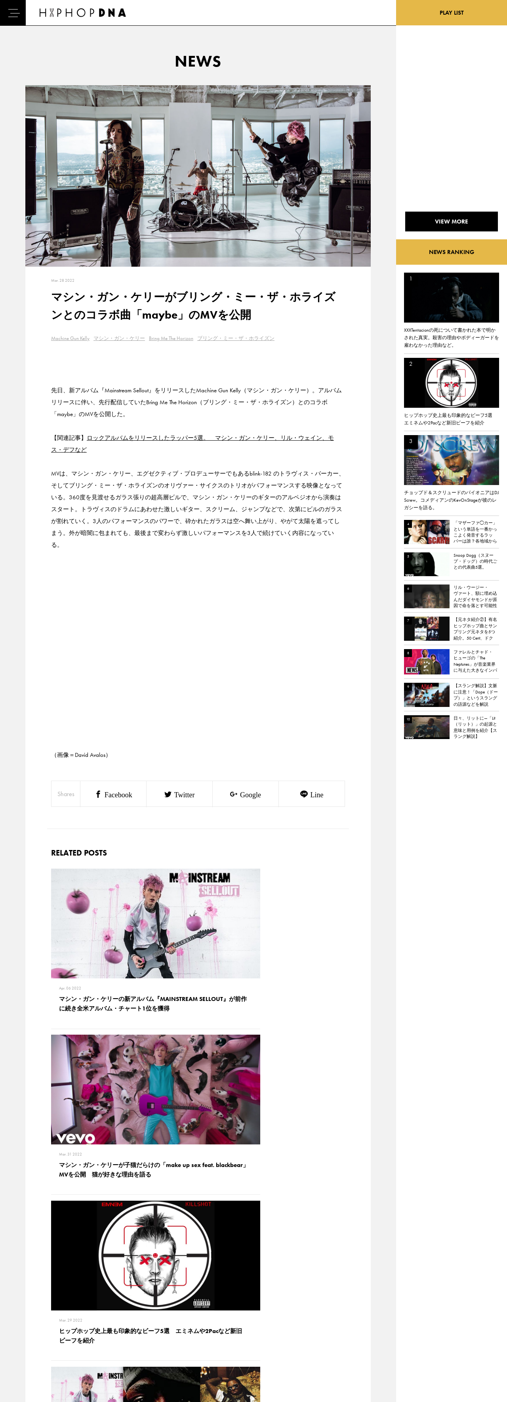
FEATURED (38, 1340)
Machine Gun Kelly (70, 338)
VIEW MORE (198, 1188)
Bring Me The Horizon (171, 338)
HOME (34, 1298)
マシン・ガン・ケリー (119, 338)
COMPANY (74, 1326)
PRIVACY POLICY (81, 1312)
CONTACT (73, 1298)
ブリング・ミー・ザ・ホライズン (235, 338)
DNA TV (35, 1312)
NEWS (34, 1326)
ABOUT (35, 1354)
